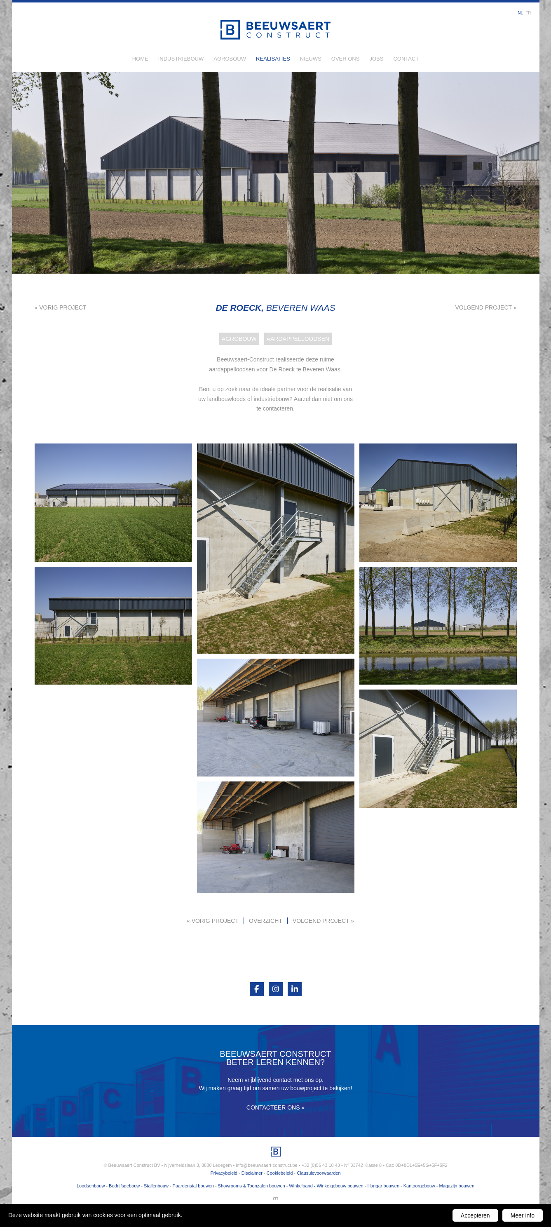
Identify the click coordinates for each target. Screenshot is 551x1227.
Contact (406, 59)
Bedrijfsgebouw (124, 1185)
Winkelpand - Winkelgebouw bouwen (326, 1185)
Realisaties (273, 59)
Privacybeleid (223, 1173)
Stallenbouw (156, 1185)
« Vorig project (61, 307)
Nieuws (310, 59)
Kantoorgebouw (419, 1185)
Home (140, 59)
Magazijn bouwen (456, 1185)
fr (528, 13)
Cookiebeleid (280, 1173)
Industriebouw (181, 59)
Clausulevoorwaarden (318, 1173)
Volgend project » (485, 307)
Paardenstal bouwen (193, 1185)
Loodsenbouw (91, 1185)
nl (520, 13)
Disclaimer (252, 1173)
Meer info (523, 1215)
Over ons (345, 59)
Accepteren (475, 1215)
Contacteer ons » (275, 1107)
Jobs (376, 59)
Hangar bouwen (383, 1185)
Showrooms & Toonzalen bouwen (251, 1185)
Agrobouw (229, 59)
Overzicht (265, 920)
